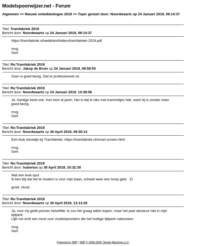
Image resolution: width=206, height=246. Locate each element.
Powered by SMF (67, 242)
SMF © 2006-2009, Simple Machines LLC (104, 242)
